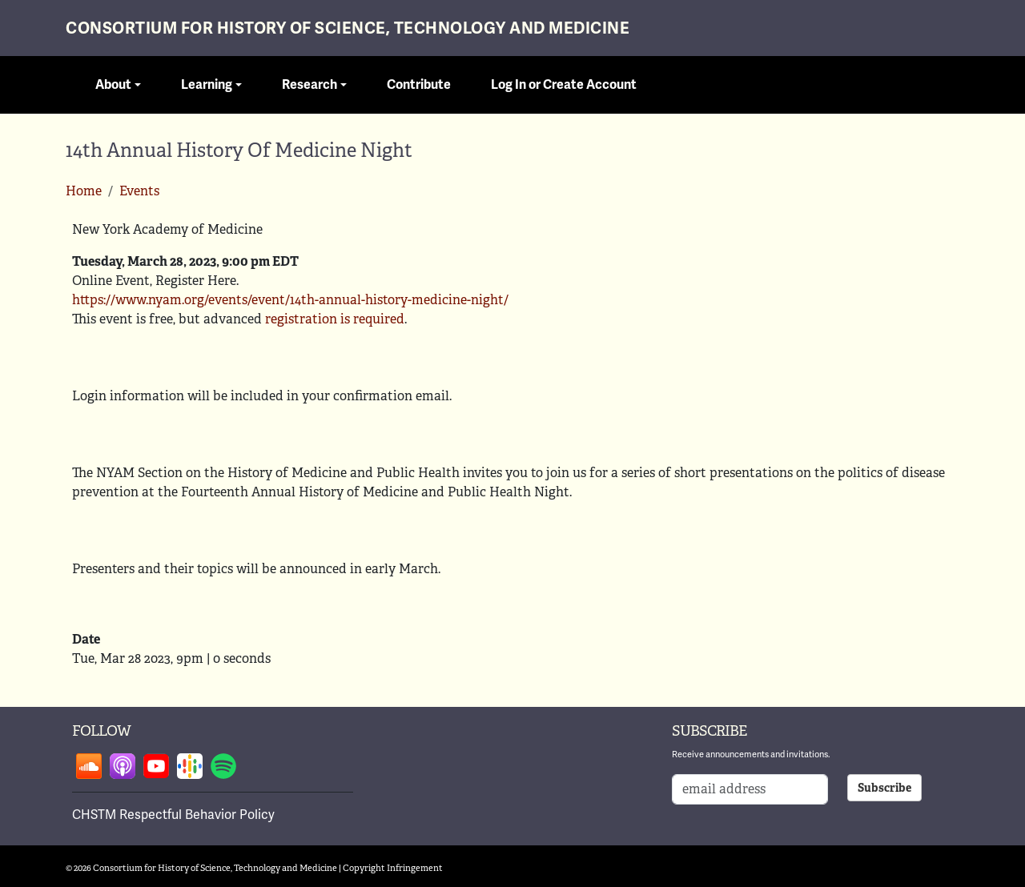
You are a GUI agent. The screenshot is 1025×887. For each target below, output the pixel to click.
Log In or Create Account (564, 85)
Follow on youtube (156, 766)
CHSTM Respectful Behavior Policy (173, 815)
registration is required (334, 319)
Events (139, 191)
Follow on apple (122, 766)
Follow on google (190, 766)
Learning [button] (206, 85)
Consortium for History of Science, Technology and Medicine (347, 28)
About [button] (113, 85)
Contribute (419, 85)
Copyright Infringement (393, 867)
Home (84, 191)
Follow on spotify (223, 766)
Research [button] (309, 85)
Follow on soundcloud (89, 766)
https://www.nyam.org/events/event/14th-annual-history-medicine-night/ (290, 299)
